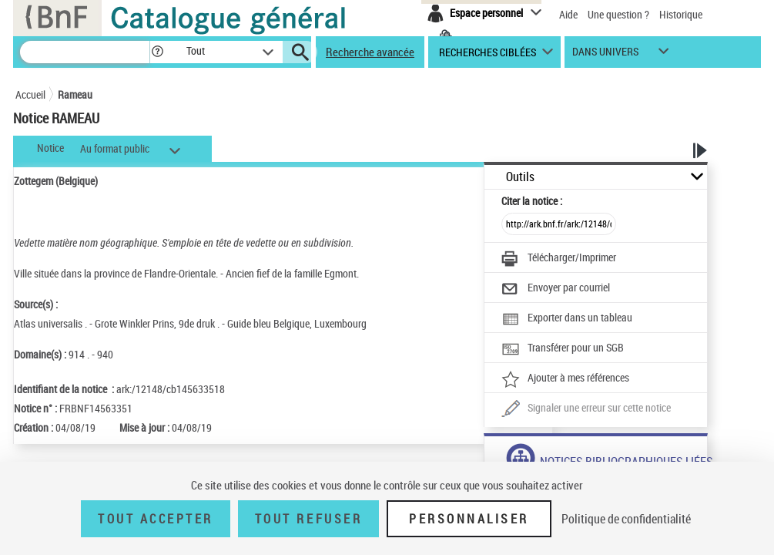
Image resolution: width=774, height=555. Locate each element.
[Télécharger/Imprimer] (558, 259)
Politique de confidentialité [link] (626, 518)
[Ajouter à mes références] (565, 379)
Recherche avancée (370, 51)
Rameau (75, 94)
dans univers (605, 55)
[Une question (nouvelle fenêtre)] (586, 409)
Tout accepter (155, 518)
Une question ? (618, 14)
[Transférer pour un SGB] (562, 349)
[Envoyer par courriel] (555, 289)
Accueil (30, 94)
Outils (520, 177)
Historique (680, 14)
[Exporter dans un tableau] (566, 319)
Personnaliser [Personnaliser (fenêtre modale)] (469, 518)
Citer (531, 200)
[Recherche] (84, 52)
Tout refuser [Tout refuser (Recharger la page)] (308, 518)
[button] (157, 52)
